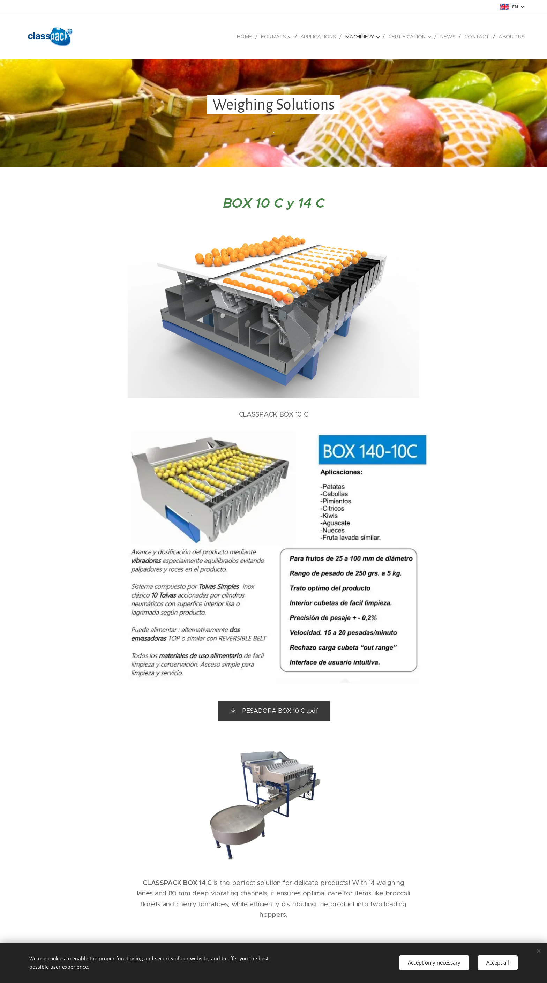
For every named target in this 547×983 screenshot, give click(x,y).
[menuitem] (248, 36)
